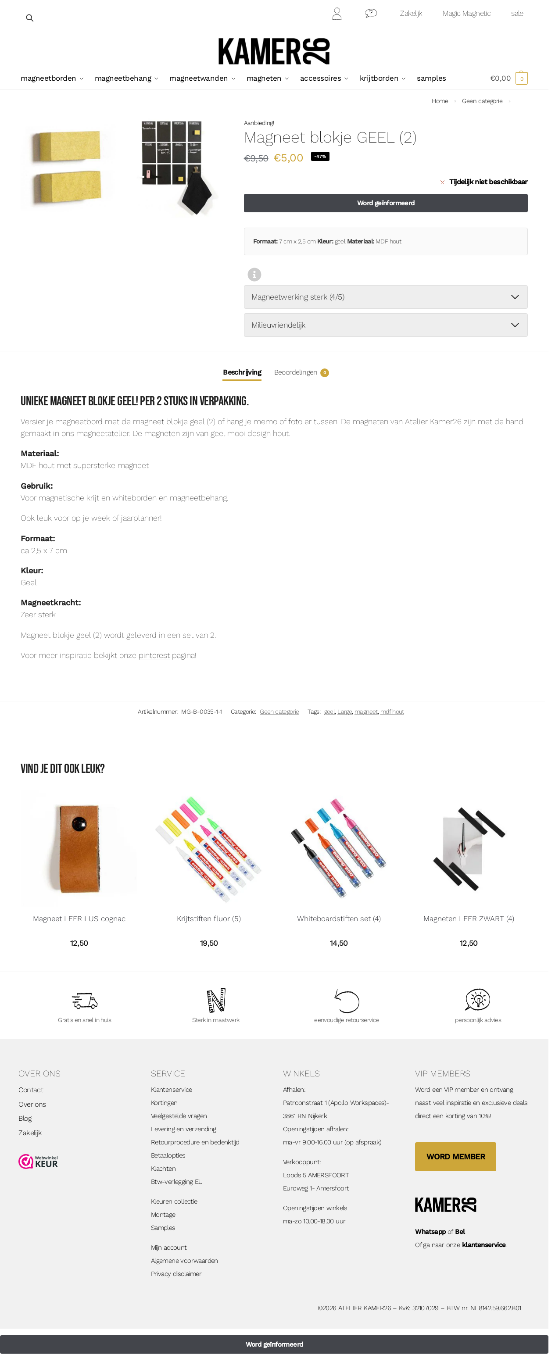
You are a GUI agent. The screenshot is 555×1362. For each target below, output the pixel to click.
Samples (163, 1228)
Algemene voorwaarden (184, 1261)
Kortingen (164, 1103)
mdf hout (392, 711)
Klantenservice (171, 1090)
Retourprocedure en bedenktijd (195, 1142)
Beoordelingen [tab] (301, 372)
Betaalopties (168, 1155)
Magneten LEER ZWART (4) (468, 918)
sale (517, 13)
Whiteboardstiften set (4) (339, 918)
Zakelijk (411, 13)
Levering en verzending (183, 1129)
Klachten (163, 1169)
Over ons (32, 1104)
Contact (371, 15)
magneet (366, 711)
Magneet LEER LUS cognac (79, 918)
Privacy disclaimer (176, 1274)
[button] (509, 78)
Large (344, 711)
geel (329, 711)
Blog (24, 1118)
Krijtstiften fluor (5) (209, 918)
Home (440, 100)
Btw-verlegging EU (177, 1182)
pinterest (154, 655)
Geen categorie (482, 100)
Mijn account (169, 1247)
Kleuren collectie (174, 1201)
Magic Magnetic (467, 13)
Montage (163, 1215)
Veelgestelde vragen (179, 1116)
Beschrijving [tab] (242, 372)
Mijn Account (337, 15)
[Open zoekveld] (30, 17)
